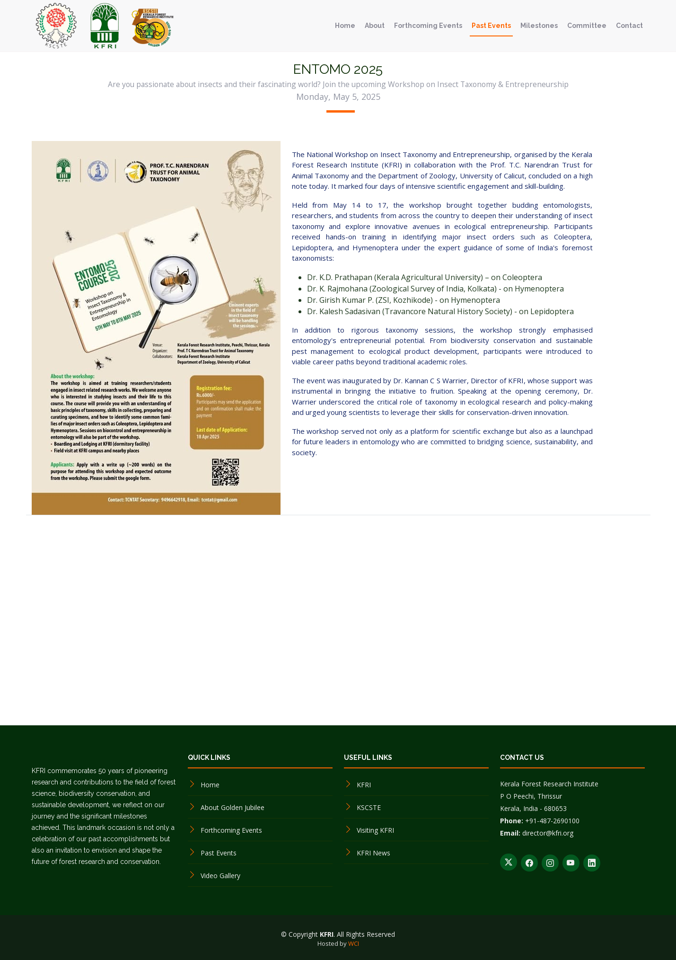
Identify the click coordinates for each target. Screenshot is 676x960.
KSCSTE (369, 807)
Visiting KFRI (375, 830)
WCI (353, 943)
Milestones (539, 25)
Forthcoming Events (428, 25)
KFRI (364, 784)
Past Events (491, 25)
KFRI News (373, 852)
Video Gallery (220, 875)
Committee (586, 25)
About (375, 25)
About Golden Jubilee (232, 807)
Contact (629, 25)
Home (345, 25)
